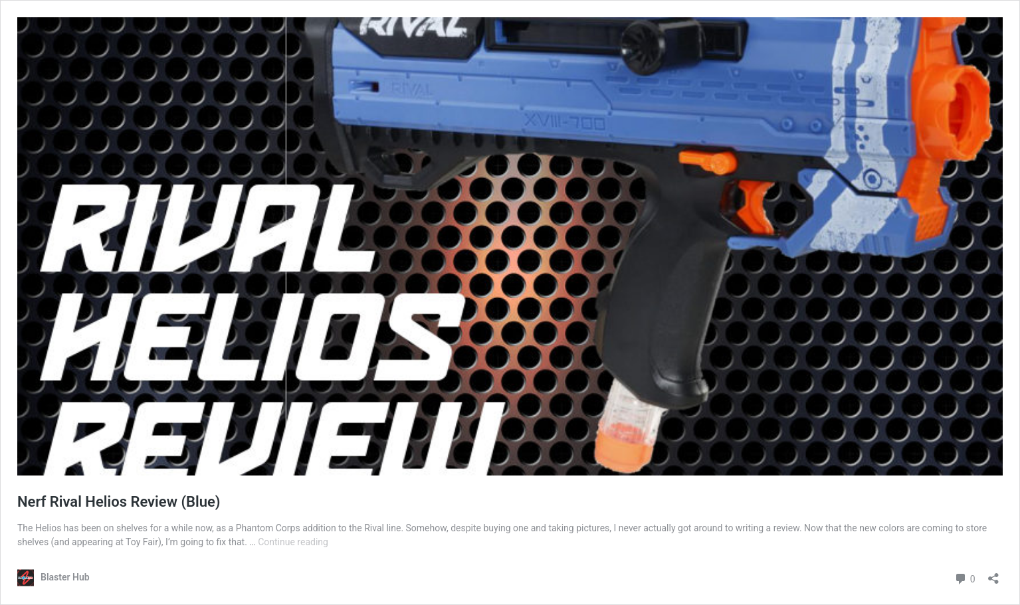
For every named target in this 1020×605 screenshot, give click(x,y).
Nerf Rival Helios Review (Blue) (119, 501)
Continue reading (293, 542)
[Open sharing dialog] (993, 574)
